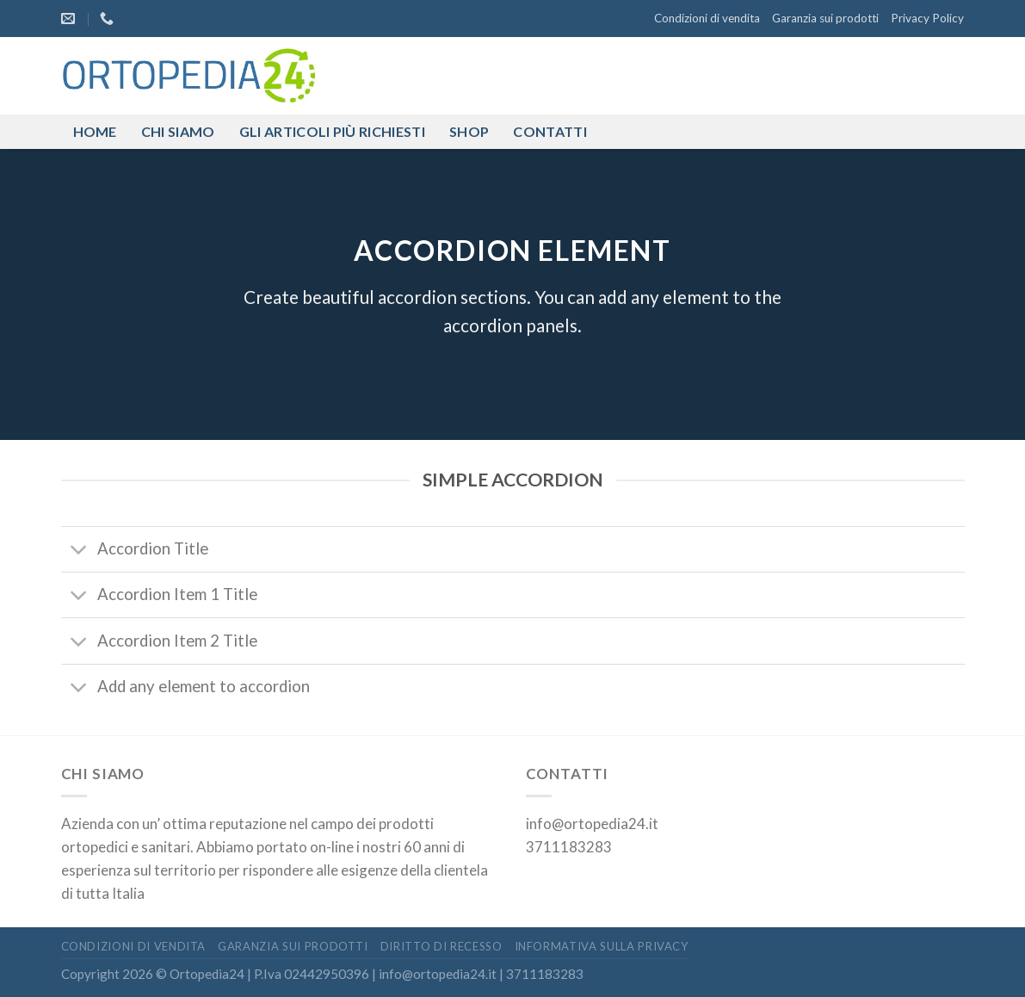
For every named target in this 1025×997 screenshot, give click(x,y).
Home (95, 131)
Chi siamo (178, 131)
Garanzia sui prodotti (825, 18)
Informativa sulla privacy (601, 946)
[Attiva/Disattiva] (79, 550)
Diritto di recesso (441, 946)
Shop (469, 131)
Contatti (550, 131)
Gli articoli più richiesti (332, 131)
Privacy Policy (927, 18)
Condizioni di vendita (707, 18)
